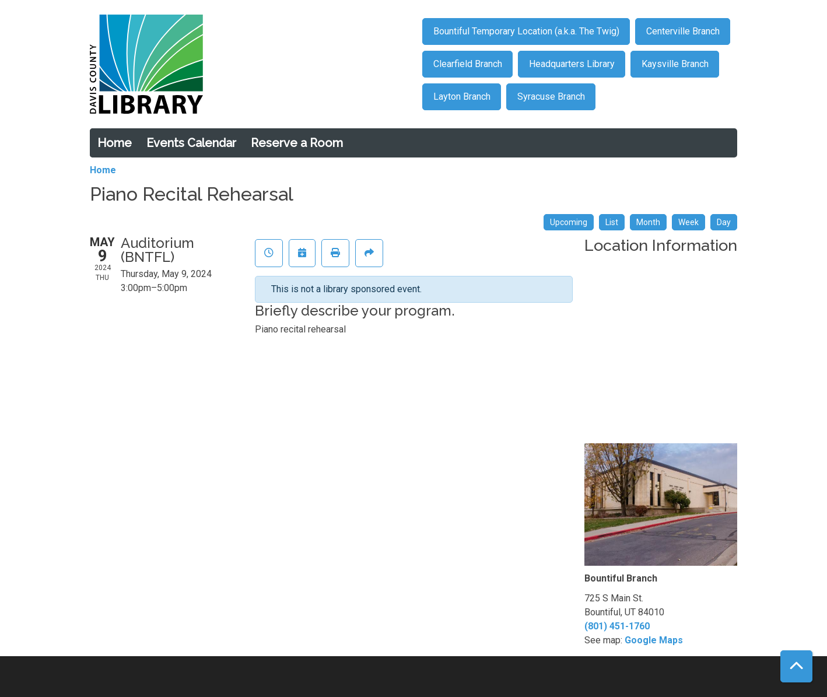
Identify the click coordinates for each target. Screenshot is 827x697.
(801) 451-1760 (617, 626)
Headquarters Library (572, 63)
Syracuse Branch (551, 96)
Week (688, 222)
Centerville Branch (683, 31)
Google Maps (654, 640)
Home (114, 143)
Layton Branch (461, 96)
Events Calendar (191, 143)
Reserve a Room (297, 143)
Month (648, 222)
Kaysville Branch (675, 63)
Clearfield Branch (467, 63)
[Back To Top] (796, 666)
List (611, 222)
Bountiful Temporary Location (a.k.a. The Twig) (526, 31)
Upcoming (568, 222)
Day (724, 222)
